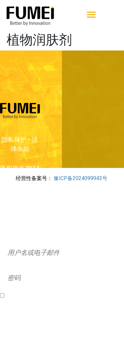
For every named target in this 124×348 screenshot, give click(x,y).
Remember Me (24, 295)
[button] (91, 14)
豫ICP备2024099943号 (80, 178)
